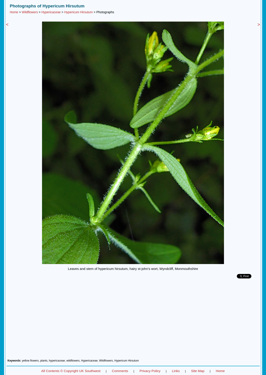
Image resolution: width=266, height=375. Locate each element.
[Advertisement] (133, 320)
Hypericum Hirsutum (78, 12)
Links (176, 371)
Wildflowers (30, 12)
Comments (120, 371)
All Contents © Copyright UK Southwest (71, 371)
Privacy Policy (150, 371)
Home (14, 12)
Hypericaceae (51, 12)
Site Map (197, 371)
